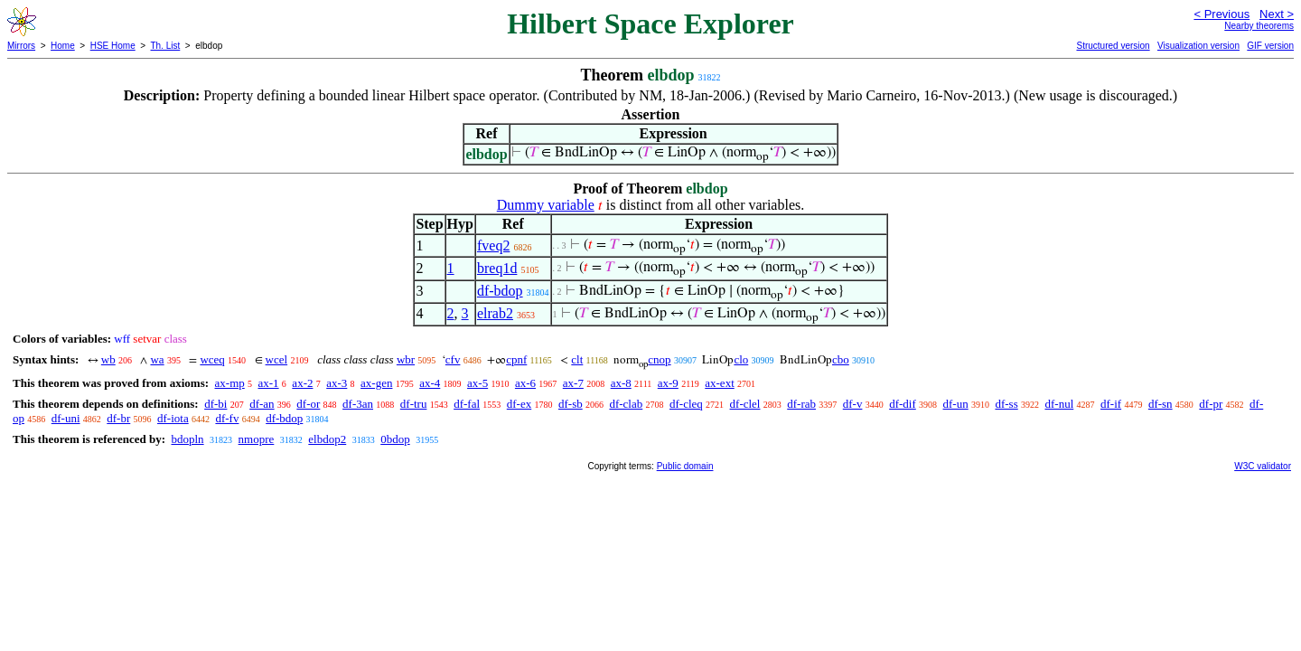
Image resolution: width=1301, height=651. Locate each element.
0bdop (395, 439)
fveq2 (493, 245)
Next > (1276, 14)
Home (63, 46)
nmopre (257, 439)
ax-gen (376, 383)
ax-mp (230, 383)
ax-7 (573, 383)
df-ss (1006, 403)
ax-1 (268, 383)
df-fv (227, 418)
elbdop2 (327, 439)
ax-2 (302, 383)
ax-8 (621, 383)
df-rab (801, 403)
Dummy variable (545, 204)
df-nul (1058, 403)
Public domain (685, 466)
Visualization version (1198, 46)
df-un (956, 403)
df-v (853, 403)
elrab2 (495, 313)
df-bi (215, 403)
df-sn (1160, 403)
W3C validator (1262, 466)
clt (577, 359)
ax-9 (668, 383)
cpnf (516, 359)
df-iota (173, 418)
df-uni (65, 418)
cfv (453, 359)
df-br (118, 418)
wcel (277, 359)
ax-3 (336, 383)
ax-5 (477, 383)
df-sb (570, 403)
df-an (261, 403)
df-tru (413, 403)
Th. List (166, 46)
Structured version (1112, 46)
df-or (308, 403)
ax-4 (429, 383)
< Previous (1221, 14)
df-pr (1210, 403)
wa (157, 359)
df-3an (357, 403)
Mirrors (21, 46)
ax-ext (719, 383)
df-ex (519, 403)
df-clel (745, 403)
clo (741, 359)
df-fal (467, 403)
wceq (212, 359)
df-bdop (500, 290)
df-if (1110, 403)
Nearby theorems (1259, 26)
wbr (406, 359)
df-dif (902, 403)
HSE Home (113, 46)
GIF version (1270, 46)
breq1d (497, 268)
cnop (659, 359)
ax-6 (525, 383)
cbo (840, 359)
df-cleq (686, 403)
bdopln (187, 439)
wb (108, 359)
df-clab (625, 403)
